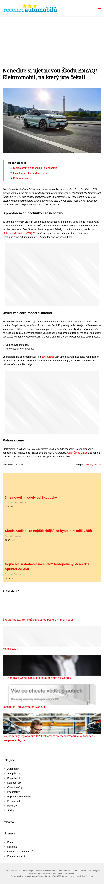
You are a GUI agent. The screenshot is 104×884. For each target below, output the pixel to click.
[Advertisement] (52, 36)
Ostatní (17, 503)
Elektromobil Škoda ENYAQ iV (19, 233)
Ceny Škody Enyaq (77, 452)
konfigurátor (48, 356)
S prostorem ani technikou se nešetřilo (35, 167)
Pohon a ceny (21, 178)
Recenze (97, 465)
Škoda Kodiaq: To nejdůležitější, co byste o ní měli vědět (48, 531)
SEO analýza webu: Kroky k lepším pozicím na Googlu (37, 677)
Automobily (88, 465)
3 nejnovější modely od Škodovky (31, 497)
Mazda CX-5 (10, 648)
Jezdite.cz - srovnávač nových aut (24, 706)
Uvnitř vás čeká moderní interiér (31, 173)
